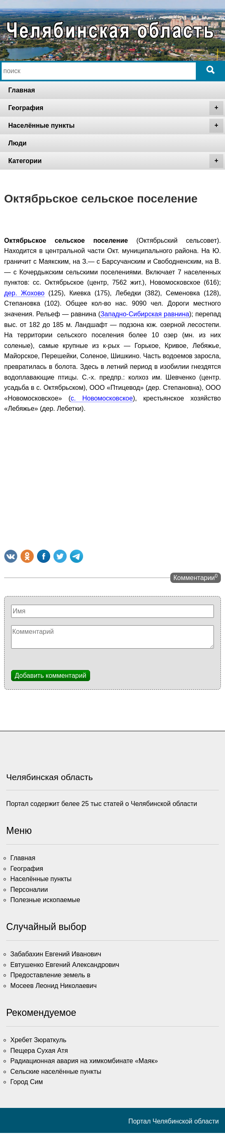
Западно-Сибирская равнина (144, 314)
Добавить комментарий (50, 675)
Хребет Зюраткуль (38, 1039)
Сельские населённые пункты (55, 1071)
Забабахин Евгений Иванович (55, 954)
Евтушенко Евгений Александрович (64, 964)
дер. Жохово (24, 293)
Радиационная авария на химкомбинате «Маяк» (84, 1060)
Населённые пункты (115, 126)
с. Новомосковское (102, 398)
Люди (17, 143)
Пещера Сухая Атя (39, 1050)
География (115, 108)
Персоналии (29, 889)
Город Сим (26, 1081)
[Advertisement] (112, 479)
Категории (115, 161)
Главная (21, 90)
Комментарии (196, 577)
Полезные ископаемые (45, 899)
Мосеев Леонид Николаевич (53, 985)
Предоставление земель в (50, 975)
